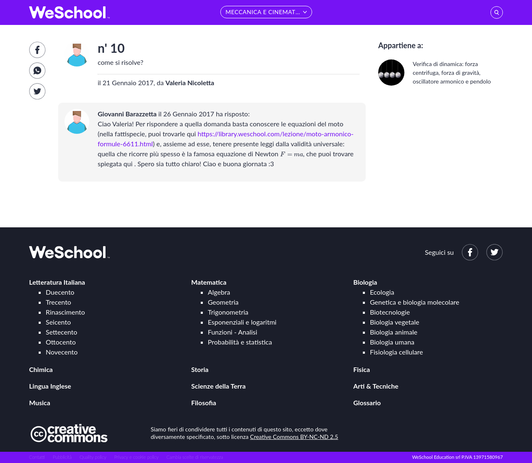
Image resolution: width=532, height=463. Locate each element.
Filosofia (203, 402)
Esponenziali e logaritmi (242, 322)
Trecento (58, 302)
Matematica (209, 282)
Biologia (365, 282)
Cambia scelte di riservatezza (194, 457)
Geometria (223, 302)
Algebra (219, 292)
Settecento (61, 332)
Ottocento (61, 342)
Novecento (62, 352)
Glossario (367, 402)
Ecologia (382, 292)
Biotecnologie (390, 312)
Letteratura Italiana (57, 282)
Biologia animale (393, 332)
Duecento (60, 292)
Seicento (58, 322)
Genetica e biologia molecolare (414, 302)
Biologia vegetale (394, 322)
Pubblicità (62, 457)
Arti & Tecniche (376, 386)
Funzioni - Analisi (232, 332)
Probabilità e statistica (240, 342)
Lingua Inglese (50, 386)
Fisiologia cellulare (396, 352)
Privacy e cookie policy (136, 457)
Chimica (41, 369)
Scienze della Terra (218, 386)
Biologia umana (392, 342)
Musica (39, 402)
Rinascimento (65, 312)
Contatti (37, 457)
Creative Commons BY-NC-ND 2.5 (294, 436)
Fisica (361, 369)
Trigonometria (228, 312)
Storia (200, 369)
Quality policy (92, 457)
